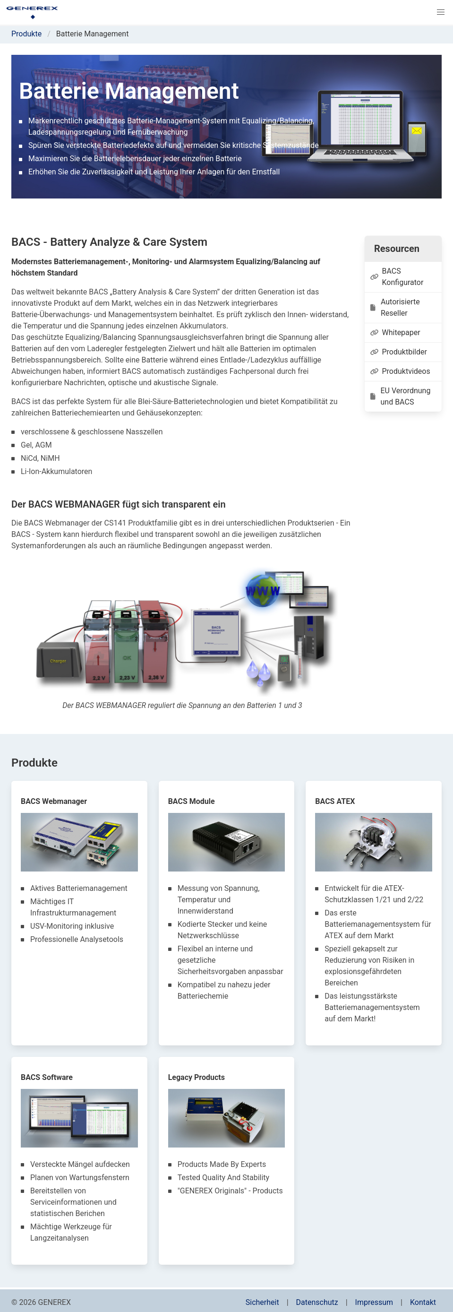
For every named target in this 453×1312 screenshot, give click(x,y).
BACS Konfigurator (396, 277)
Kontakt (423, 1302)
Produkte (26, 33)
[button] (440, 12)
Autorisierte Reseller (395, 307)
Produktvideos (400, 371)
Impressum (374, 1302)
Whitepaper (395, 332)
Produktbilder (398, 351)
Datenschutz (317, 1302)
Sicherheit (262, 1302)
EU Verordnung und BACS (400, 396)
